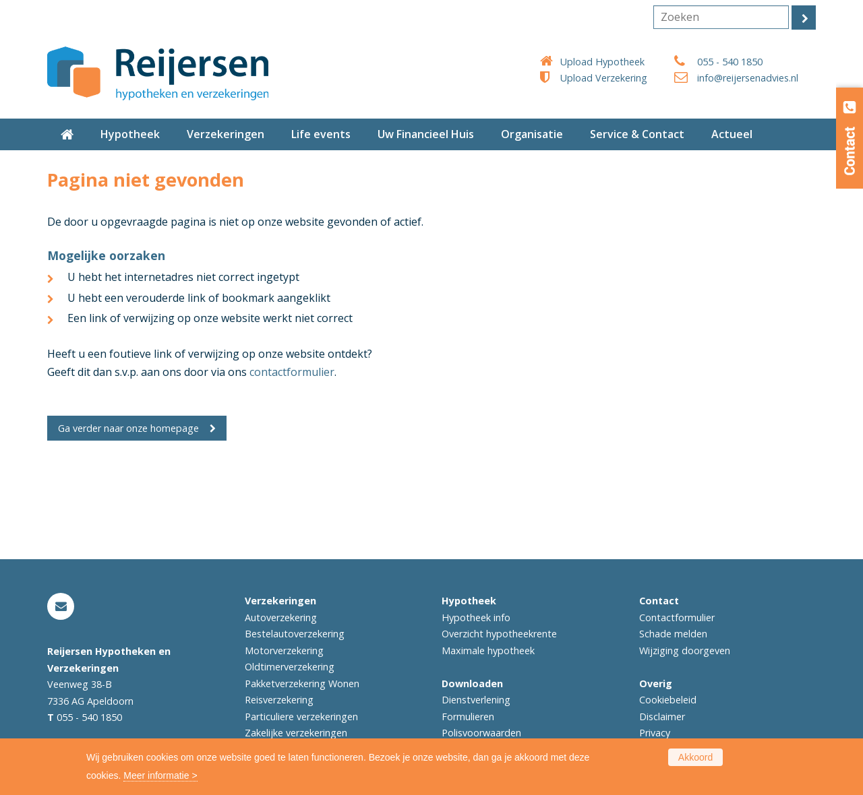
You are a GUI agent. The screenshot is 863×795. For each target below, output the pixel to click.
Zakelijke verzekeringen (296, 732)
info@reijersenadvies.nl (747, 77)
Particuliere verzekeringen (301, 716)
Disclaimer (662, 716)
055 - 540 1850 (730, 61)
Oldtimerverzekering (289, 666)
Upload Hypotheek (602, 61)
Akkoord (695, 757)
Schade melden (673, 633)
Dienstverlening (476, 699)
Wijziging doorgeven (684, 650)
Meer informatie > (160, 775)
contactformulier (291, 371)
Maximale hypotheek (488, 650)
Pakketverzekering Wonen (302, 683)
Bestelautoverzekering (295, 633)
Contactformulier (677, 617)
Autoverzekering (281, 617)
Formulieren (468, 716)
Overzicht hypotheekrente (499, 633)
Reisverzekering (279, 699)
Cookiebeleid (667, 699)
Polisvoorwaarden (481, 732)
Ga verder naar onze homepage (128, 428)
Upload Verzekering (603, 77)
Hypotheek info (476, 617)
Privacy (654, 732)
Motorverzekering (284, 650)
